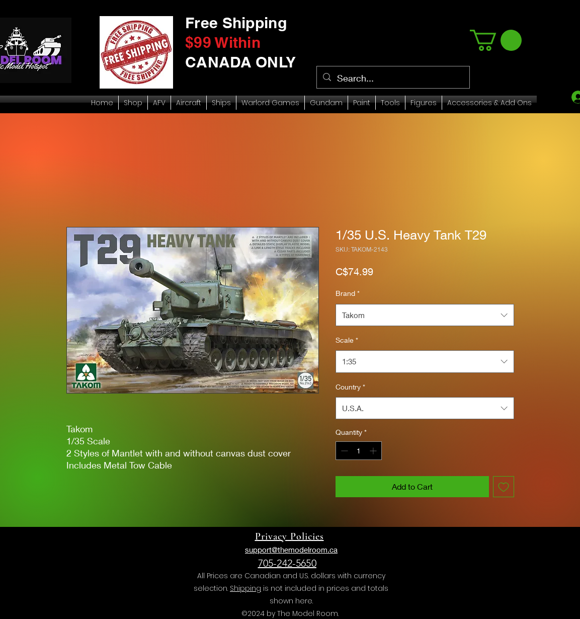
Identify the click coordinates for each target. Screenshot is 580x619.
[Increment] (374, 450)
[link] (496, 40)
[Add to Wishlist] (503, 486)
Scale (347, 340)
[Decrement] (343, 450)
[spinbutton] (359, 450)
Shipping (245, 588)
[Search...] (392, 78)
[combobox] (425, 315)
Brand (348, 293)
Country (350, 386)
